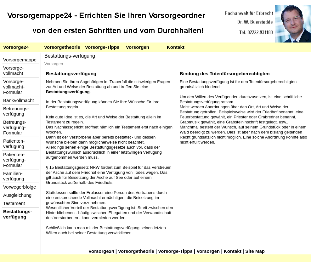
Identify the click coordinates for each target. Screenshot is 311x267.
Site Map (255, 251)
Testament (14, 203)
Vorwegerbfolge (19, 187)
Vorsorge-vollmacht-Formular (14, 87)
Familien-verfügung (13, 176)
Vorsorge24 (16, 47)
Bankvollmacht (18, 100)
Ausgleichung (17, 195)
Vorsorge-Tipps (102, 47)
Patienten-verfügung (14, 143)
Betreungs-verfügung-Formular (14, 127)
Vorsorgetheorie (62, 47)
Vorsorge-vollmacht (13, 70)
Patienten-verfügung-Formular (14, 160)
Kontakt (175, 47)
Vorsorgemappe (20, 59)
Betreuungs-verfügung (16, 111)
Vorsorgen (137, 47)
